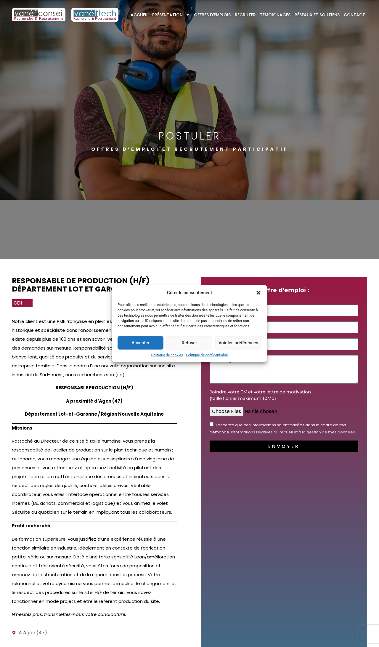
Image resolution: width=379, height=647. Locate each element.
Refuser (189, 342)
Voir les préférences (238, 342)
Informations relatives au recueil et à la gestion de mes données (293, 432)
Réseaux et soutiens (317, 15)
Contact (354, 15)
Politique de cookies (167, 355)
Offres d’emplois (212, 15)
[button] (258, 293)
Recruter (245, 15)
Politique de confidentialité (207, 355)
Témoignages (275, 15)
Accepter (140, 342)
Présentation (171, 15)
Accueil (139, 15)
